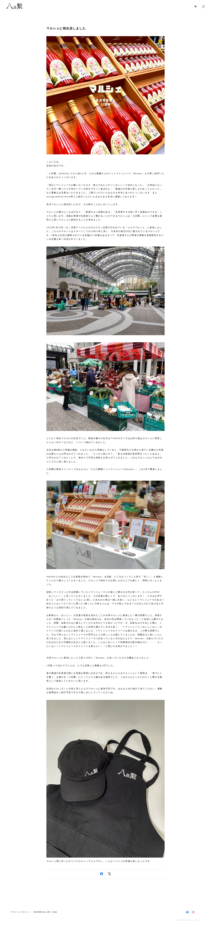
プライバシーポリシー (20, 912)
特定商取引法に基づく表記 (45, 912)
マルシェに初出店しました (66, 28)
